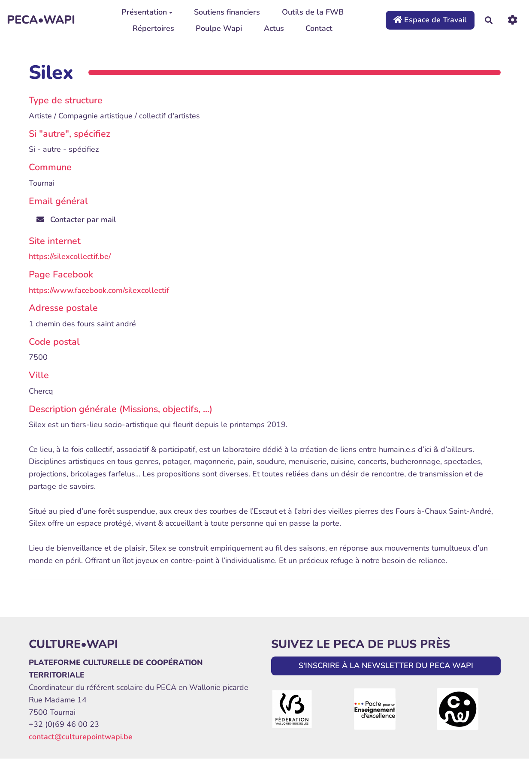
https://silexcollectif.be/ (70, 256)
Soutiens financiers (227, 12)
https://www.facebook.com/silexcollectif (99, 290)
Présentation (146, 12)
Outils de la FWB (313, 12)
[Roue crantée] (512, 20)
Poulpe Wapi (219, 28)
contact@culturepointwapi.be (81, 737)
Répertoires (153, 28)
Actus (274, 28)
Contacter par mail (76, 219)
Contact (319, 28)
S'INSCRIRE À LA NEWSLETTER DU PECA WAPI (386, 665)
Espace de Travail (430, 20)
